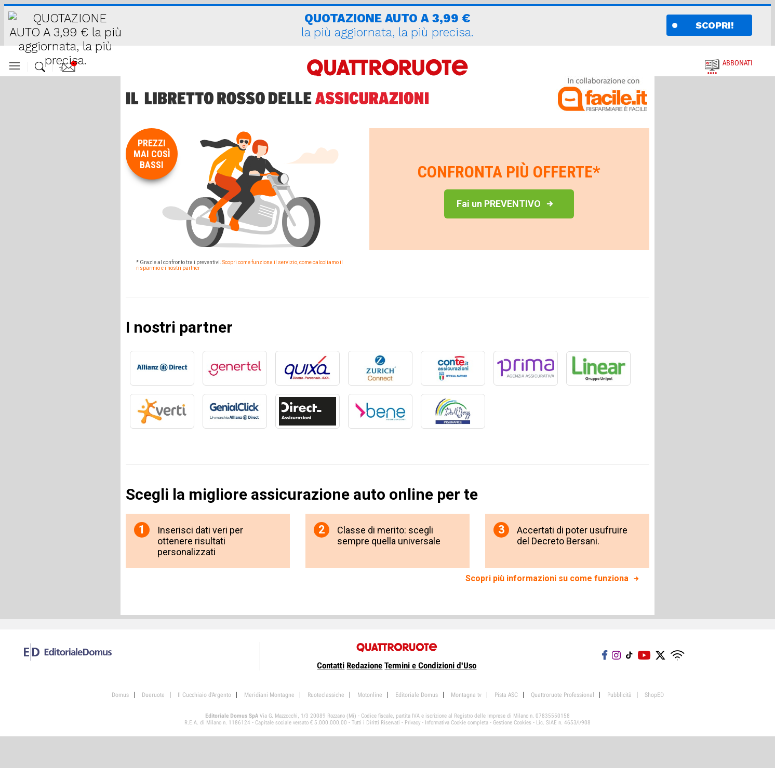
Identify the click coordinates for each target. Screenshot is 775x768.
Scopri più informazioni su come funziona (547, 578)
